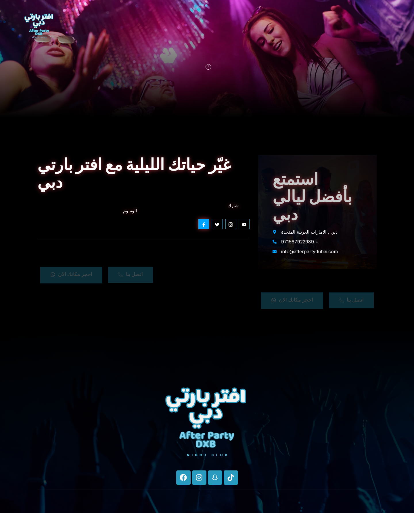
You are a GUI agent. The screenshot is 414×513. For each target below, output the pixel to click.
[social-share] (203, 224)
